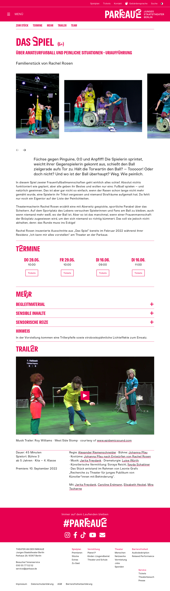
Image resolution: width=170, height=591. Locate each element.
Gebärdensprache (138, 3)
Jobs (117, 563)
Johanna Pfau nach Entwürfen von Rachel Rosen (117, 456)
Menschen (120, 552)
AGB (59, 584)
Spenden (119, 566)
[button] (37, 106)
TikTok (83, 535)
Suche (154, 3)
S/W (162, 4)
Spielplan (94, 3)
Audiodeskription (140, 552)
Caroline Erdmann (110, 484)
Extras (75, 559)
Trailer (62, 25)
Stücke (75, 556)
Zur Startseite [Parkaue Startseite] (133, 13)
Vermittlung (94, 549)
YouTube (92, 535)
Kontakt (118, 3)
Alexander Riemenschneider (97, 452)
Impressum (21, 584)
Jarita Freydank (90, 460)
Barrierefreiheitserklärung (79, 584)
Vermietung (121, 559)
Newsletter (102, 535)
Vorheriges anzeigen (17, 150)
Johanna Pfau (138, 452)
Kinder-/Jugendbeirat (99, 556)
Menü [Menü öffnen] (19, 14)
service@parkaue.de (26, 568)
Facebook (75, 535)
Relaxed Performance (143, 556)
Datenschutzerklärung (42, 584)
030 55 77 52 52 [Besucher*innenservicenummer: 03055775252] (24, 565)
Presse (141, 580)
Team (74, 25)
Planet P (92, 552)
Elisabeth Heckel (135, 484)
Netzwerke (120, 556)
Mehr (50, 25)
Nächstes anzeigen (24, 150)
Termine (37, 25)
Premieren (77, 552)
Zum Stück (22, 25)
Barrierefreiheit (140, 549)
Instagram (67, 535)
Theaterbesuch (146, 577)
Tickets (106, 3)
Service (142, 570)
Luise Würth (130, 460)
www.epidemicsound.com (114, 440)
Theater (119, 549)
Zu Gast (76, 563)
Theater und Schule (97, 559)
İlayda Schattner (139, 464)
